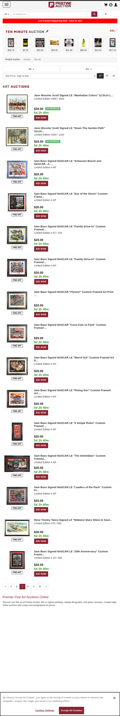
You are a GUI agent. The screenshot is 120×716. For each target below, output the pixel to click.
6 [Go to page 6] (16, 586)
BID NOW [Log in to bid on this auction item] (41, 118)
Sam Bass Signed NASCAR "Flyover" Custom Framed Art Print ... (73, 293)
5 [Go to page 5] (11, 586)
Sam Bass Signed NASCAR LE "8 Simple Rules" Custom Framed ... (69, 424)
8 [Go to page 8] (28, 586)
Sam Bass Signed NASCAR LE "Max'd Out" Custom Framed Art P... (74, 359)
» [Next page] (46, 586)
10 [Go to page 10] (40, 586)
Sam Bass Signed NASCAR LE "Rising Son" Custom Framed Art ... (72, 392)
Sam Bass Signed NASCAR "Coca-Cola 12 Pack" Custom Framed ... (70, 326)
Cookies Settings (44, 710)
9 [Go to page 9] (33, 586)
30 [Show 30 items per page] (107, 75)
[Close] (114, 698)
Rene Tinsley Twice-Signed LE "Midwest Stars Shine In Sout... (73, 519)
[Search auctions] (51, 14)
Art (89, 69)
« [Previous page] (5, 586)
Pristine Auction (12, 59)
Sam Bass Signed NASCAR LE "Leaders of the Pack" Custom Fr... (73, 489)
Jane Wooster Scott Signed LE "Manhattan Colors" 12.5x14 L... (73, 95)
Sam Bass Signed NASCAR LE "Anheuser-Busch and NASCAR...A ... (67, 162)
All (31, 69)
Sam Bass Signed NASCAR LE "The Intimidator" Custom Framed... (70, 457)
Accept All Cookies (71, 710)
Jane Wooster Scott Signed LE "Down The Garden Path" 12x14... (69, 129)
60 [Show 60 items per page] (114, 75)
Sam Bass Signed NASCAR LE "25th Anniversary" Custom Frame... (71, 553)
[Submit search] (94, 14)
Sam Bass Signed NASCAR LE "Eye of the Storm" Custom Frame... (71, 195)
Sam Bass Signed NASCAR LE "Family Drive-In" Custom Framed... (69, 228)
